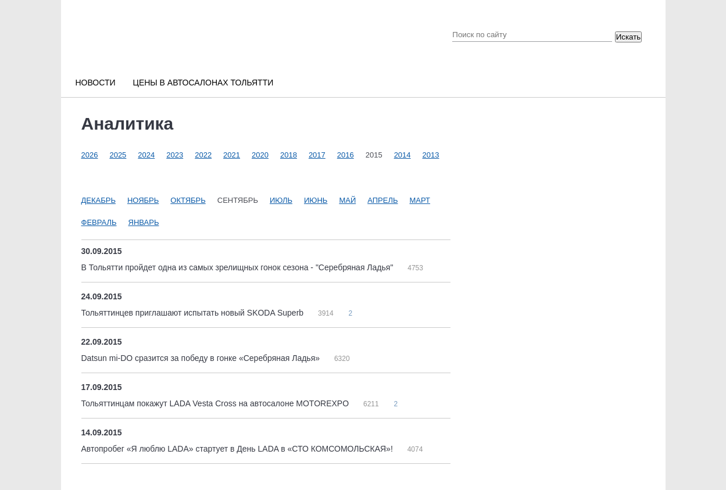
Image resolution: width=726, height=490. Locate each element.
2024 (146, 155)
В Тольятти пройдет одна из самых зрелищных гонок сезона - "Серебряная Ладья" (238, 267)
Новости (96, 82)
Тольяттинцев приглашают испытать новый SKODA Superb (193, 312)
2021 (231, 155)
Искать (628, 37)
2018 (288, 155)
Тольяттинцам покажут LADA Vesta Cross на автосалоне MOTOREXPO (216, 403)
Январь (143, 222)
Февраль (99, 222)
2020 (260, 155)
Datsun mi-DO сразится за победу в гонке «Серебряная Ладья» (201, 358)
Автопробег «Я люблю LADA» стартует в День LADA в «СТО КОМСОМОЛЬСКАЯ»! (238, 448)
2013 (431, 155)
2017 (317, 155)
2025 (117, 155)
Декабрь (98, 200)
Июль (281, 200)
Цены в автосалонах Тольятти (203, 82)
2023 (174, 155)
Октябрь (187, 200)
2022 (203, 155)
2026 (89, 155)
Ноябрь (143, 200)
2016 (345, 155)
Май (347, 200)
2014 (402, 155)
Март (420, 200)
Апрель (382, 200)
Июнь (315, 200)
